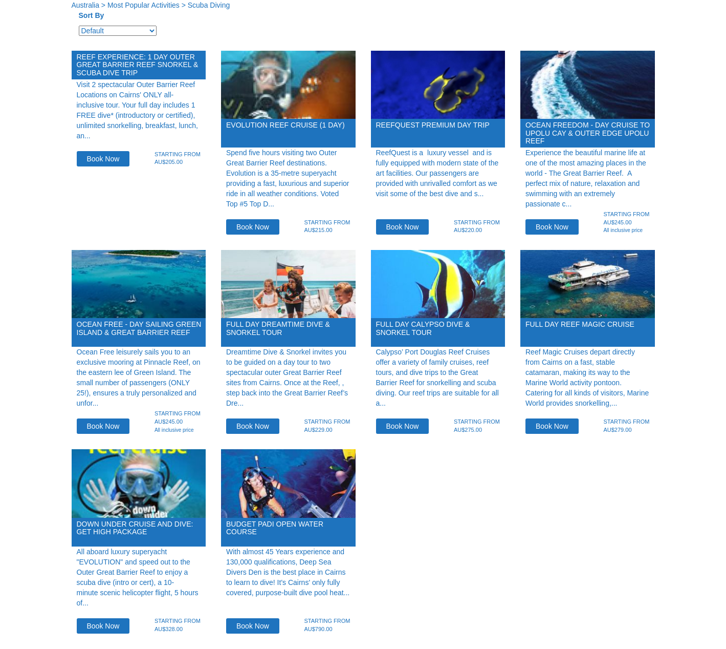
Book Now (103, 159)
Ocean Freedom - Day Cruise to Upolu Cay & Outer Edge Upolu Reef (587, 133)
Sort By (91, 15)
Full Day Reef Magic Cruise (579, 324)
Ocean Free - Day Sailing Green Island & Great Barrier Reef (139, 328)
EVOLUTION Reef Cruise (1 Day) (285, 125)
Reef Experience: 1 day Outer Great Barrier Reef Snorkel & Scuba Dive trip (138, 65)
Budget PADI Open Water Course (274, 528)
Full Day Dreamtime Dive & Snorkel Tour (278, 328)
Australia (85, 5)
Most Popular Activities (143, 5)
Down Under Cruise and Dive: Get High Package (135, 528)
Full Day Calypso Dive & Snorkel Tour (423, 328)
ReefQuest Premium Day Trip (433, 125)
